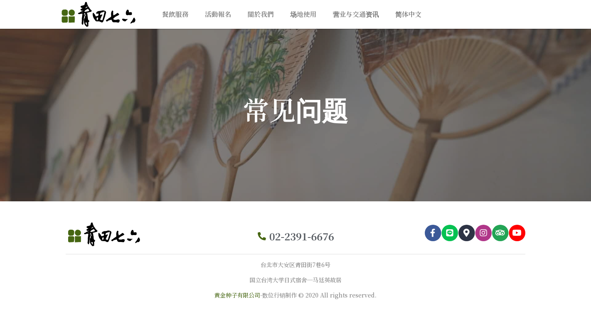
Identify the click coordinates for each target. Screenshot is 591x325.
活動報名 (218, 14)
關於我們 (260, 14)
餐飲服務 (175, 14)
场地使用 (303, 14)
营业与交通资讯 (356, 14)
